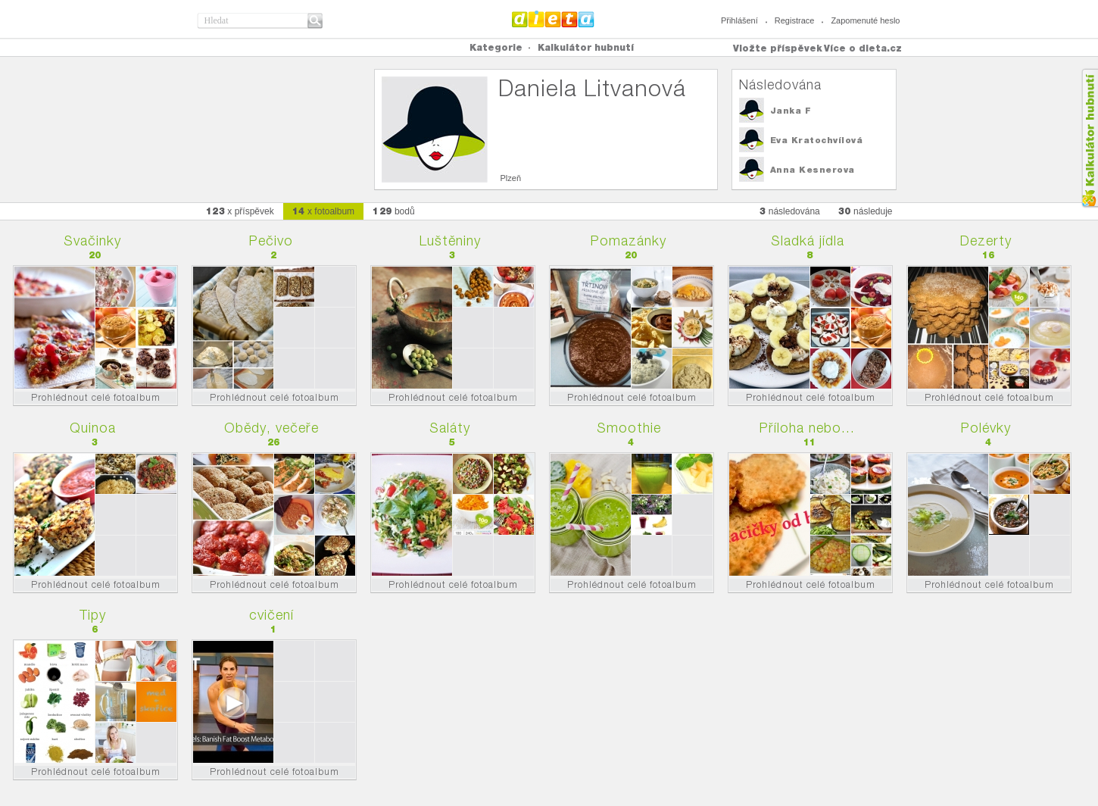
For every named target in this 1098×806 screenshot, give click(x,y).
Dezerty (986, 240)
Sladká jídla (807, 240)
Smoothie (629, 428)
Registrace (795, 20)
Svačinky (92, 240)
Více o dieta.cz (863, 48)
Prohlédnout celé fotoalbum (96, 397)
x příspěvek (240, 211)
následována (790, 211)
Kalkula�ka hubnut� (1089, 138)
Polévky (986, 428)
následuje (865, 211)
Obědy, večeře (271, 428)
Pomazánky (628, 240)
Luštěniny (450, 240)
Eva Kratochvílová (816, 140)
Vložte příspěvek (777, 48)
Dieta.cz (553, 19)
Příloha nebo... (807, 428)
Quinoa (93, 428)
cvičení (271, 615)
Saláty (449, 428)
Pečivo (271, 240)
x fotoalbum (323, 211)
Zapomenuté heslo (865, 20)
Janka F (791, 110)
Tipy (93, 615)
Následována (780, 84)
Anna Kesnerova (812, 169)
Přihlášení (739, 20)
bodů (394, 211)
